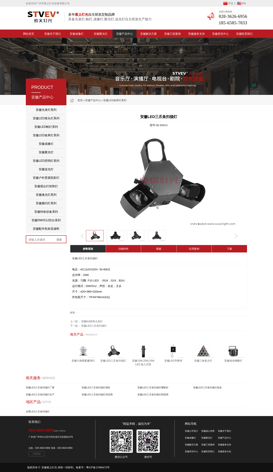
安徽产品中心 (124, 33)
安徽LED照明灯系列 (46, 160)
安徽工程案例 (172, 33)
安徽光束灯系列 (46, 109)
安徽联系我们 (244, 33)
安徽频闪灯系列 (46, 203)
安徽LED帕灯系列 (46, 126)
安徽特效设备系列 (46, 211)
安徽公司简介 (191, 431)
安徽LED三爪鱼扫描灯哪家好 (152, 387)
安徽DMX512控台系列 (46, 220)
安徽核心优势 (208, 431)
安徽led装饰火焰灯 (92, 321)
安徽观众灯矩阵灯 (46, 186)
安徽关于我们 (52, 33)
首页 (80, 100)
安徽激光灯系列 (46, 194)
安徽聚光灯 (101, 33)
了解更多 (36, 453)
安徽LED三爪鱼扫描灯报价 (96, 387)
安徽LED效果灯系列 (114, 100)
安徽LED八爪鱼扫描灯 (94, 325)
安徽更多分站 (224, 451)
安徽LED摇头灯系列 (46, 118)
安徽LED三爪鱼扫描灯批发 (207, 387)
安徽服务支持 (196, 33)
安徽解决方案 (148, 33)
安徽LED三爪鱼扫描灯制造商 (152, 394)
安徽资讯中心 (220, 33)
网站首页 (28, 33)
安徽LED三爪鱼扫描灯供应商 (97, 394)
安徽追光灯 (46, 169)
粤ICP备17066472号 (98, 467)
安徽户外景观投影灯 (46, 177)
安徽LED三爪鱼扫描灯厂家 (40, 387)
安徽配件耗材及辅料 (46, 228)
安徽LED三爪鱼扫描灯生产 (40, 394)
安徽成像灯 (77, 33)
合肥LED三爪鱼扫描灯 (38, 411)
